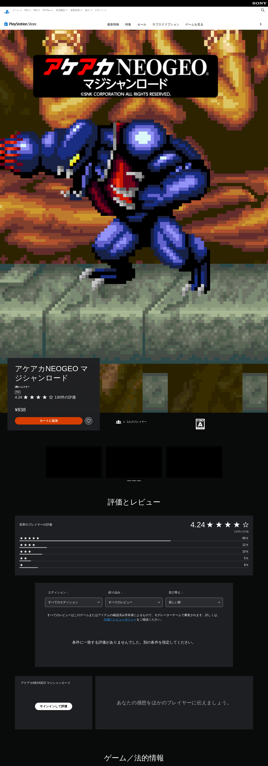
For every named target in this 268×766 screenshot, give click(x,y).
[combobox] (73, 598)
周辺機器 (60, 10)
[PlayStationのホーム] (7, 10)
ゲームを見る (173, 21)
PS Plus (46, 10)
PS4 (36, 10)
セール (120, 21)
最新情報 (75, 10)
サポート (99, 10)
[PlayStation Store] (21, 20)
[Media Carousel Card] (74, 458)
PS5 (26, 10)
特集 (107, 21)
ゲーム (15, 10)
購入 (87, 10)
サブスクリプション (144, 21)
